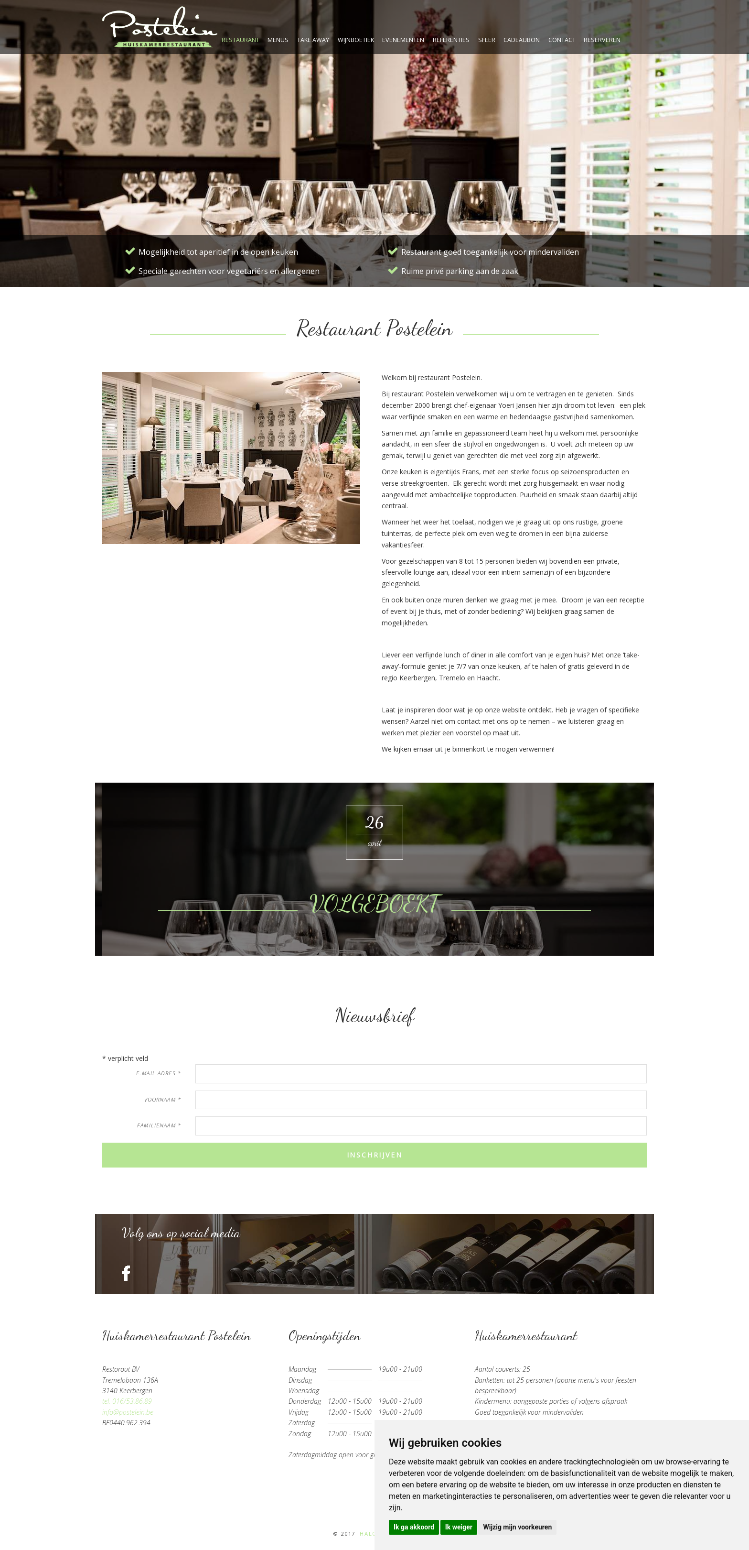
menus (278, 40)
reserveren (602, 40)
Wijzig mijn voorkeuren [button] (517, 1527)
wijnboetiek (356, 40)
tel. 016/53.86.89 (127, 1401)
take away (313, 40)
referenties (451, 40)
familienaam (159, 1125)
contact (562, 40)
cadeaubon (521, 40)
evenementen (403, 40)
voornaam (162, 1099)
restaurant (240, 40)
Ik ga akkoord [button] (414, 1527)
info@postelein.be (127, 1412)
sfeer (486, 40)
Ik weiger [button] (458, 1527)
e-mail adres (158, 1073)
